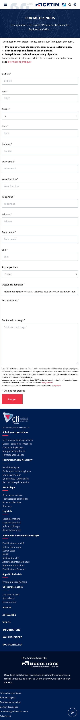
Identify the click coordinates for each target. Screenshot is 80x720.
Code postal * (9, 232)
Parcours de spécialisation (15, 482)
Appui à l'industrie (12, 574)
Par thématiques (10, 467)
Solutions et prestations (15, 432)
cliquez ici (57, 385)
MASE (5, 554)
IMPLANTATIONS (11, 629)
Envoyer (12, 399)
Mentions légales (7, 697)
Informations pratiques (19, 61)
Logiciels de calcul (11, 522)
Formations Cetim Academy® (17, 459)
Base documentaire (12, 494)
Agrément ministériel (13, 565)
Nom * (5, 126)
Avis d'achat (5, 716)
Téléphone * (8, 196)
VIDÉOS (6, 622)
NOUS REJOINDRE (12, 637)
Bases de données (11, 529)
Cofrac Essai (8, 550)
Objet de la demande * (13, 284)
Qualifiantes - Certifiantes (15, 478)
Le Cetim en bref (10, 594)
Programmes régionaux (14, 581)
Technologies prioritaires (15, 498)
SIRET (5, 91)
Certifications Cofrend (13, 569)
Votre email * (8, 161)
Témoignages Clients (13, 454)
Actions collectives (11, 502)
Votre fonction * (10, 179)
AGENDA (6, 607)
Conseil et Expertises (13, 447)
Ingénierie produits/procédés (17, 439)
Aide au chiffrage (11, 526)
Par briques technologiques (16, 471)
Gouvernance (9, 601)
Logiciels (7, 511)
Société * (6, 73)
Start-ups (7, 506)
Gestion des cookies (9, 706)
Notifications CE (10, 558)
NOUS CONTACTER (12, 644)
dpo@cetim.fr (47, 382)
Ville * (5, 249)
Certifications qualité (13, 543)
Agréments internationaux (15, 561)
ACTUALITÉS (9, 614)
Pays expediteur (10, 267)
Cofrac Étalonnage (11, 546)
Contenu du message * (13, 320)
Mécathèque (8, 487)
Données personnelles (10, 702)
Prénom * (7, 143)
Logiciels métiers (11, 518)
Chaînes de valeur (11, 474)
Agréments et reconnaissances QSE (20, 535)
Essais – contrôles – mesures (17, 443)
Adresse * (7, 214)
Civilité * (6, 109)
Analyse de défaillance (13, 451)
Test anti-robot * (10, 300)
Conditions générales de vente (14, 711)
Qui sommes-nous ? (12, 586)
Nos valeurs (8, 598)
